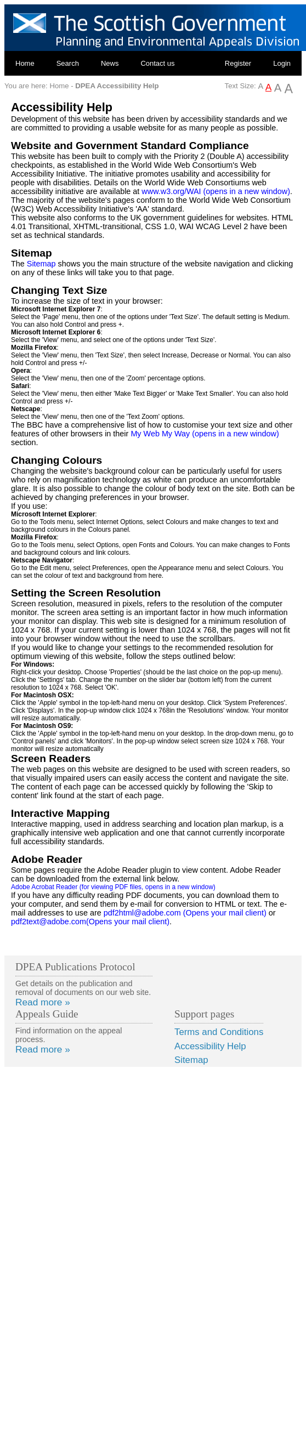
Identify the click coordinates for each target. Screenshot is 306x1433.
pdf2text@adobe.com (90, 921)
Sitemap (41, 263)
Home (25, 63)
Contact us (157, 63)
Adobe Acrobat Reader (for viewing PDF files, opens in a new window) (113, 887)
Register (238, 63)
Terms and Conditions (218, 1032)
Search (67, 63)
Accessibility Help (210, 1046)
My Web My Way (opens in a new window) (205, 433)
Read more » (42, 1002)
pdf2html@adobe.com (185, 912)
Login (282, 63)
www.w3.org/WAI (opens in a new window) (215, 191)
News (110, 63)
